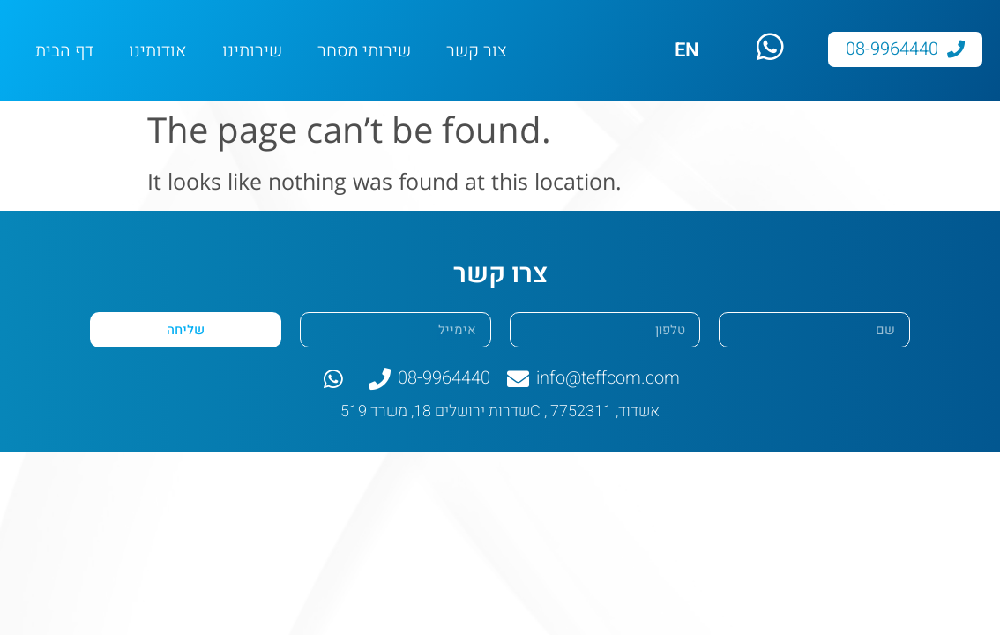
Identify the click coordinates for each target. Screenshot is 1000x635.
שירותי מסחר (364, 51)
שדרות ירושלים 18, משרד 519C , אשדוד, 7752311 (500, 411)
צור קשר (476, 51)
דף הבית (64, 51)
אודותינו (158, 51)
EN (687, 50)
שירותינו (252, 51)
